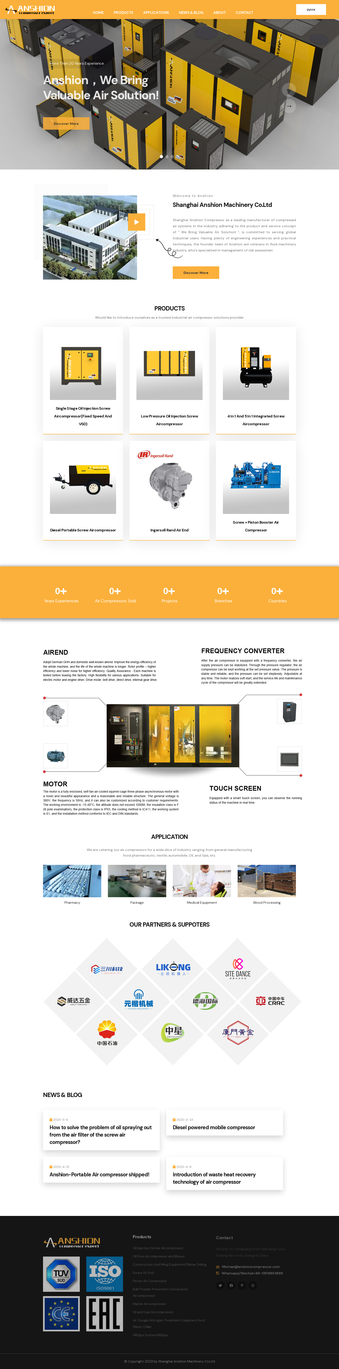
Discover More (66, 129)
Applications (156, 12)
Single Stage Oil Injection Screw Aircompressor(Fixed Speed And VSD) (83, 416)
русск (311, 9)
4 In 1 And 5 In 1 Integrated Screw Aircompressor (256, 416)
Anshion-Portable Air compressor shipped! (99, 1174)
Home (98, 12)
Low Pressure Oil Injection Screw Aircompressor (185, 416)
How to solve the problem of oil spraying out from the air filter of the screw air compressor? (101, 1134)
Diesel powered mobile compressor (214, 1127)
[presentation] (289, 90)
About (219, 12)
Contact (244, 12)
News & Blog (191, 12)
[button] (161, 156)
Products (123, 12)
